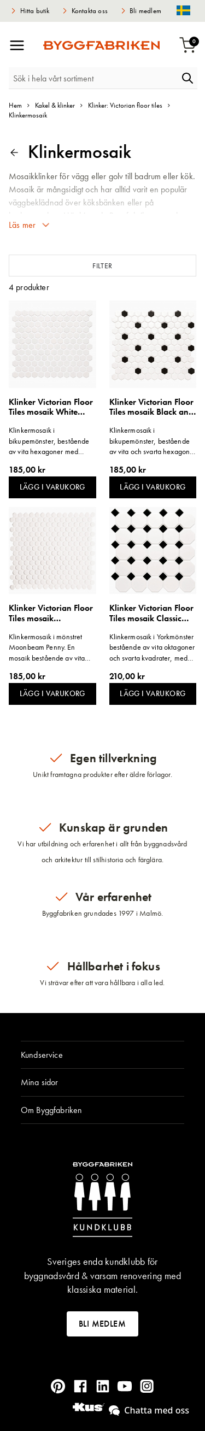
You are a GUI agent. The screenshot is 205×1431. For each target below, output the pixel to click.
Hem (15, 105)
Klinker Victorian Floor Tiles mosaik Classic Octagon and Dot (151, 613)
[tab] (102, 1055)
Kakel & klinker (55, 105)
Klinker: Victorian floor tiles (125, 105)
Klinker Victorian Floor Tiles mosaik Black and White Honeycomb (151, 407)
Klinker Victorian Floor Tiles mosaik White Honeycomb (51, 407)
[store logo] (101, 45)
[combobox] (93, 78)
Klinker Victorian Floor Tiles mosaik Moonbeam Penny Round (51, 613)
